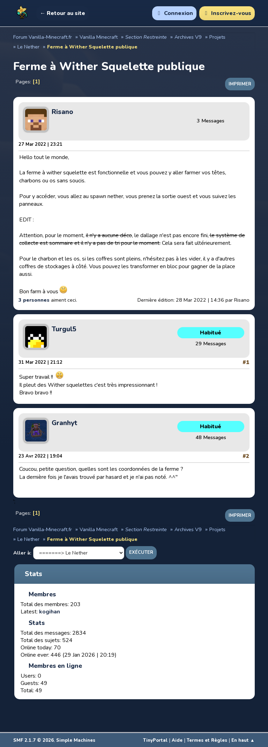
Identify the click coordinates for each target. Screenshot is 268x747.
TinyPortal (155, 740)
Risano (62, 111)
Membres (42, 594)
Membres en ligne (55, 666)
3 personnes (34, 299)
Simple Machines (75, 740)
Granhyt (64, 423)
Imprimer (240, 84)
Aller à (21, 552)
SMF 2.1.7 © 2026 (33, 740)
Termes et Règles (207, 740)
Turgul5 (64, 329)
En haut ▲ (243, 740)
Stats (33, 574)
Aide (177, 740)
